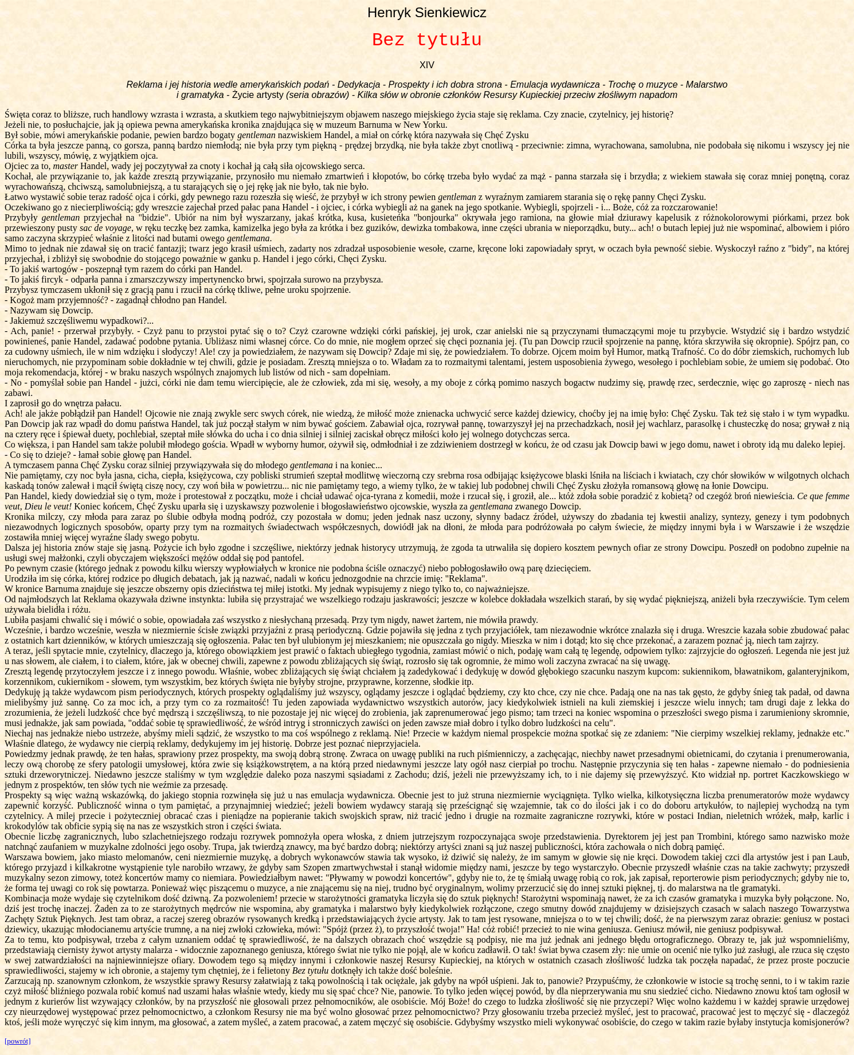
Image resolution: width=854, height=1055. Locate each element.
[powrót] (18, 1041)
